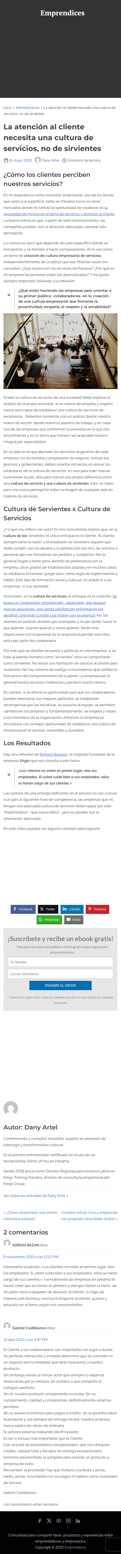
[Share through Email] (73, 919)
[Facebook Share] (23, 909)
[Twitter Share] (48, 909)
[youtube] (59, 1522)
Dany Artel (47, 160)
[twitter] (49, 1522)
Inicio (7, 108)
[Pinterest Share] (97, 909)
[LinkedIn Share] (72, 909)
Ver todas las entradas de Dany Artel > (35, 1195)
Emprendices (75, 1547)
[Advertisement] (60, 65)
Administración (28, 108)
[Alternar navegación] (60, 27)
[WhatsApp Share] (49, 919)
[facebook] (39, 1522)
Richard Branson (53, 754)
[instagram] (68, 1522)
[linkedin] (78, 1522)
